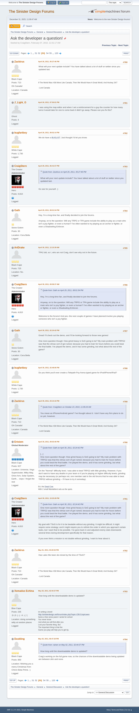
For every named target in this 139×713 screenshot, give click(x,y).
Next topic (123, 45)
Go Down (14, 53)
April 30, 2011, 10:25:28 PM (48, 498)
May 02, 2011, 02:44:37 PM (48, 591)
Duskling (19, 639)
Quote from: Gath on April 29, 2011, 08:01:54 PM (63, 290)
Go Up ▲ (128, 710)
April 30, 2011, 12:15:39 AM (48, 247)
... (33, 53)
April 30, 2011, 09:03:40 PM (48, 442)
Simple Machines (27, 710)
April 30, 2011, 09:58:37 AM (48, 284)
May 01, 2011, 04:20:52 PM (48, 550)
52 (39, 53)
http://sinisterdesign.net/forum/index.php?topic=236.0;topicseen (64, 614)
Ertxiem (18, 442)
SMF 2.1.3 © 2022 (13, 710)
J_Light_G (20, 102)
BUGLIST (56, 137)
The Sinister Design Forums (31, 11)
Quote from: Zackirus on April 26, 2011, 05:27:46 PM (64, 172)
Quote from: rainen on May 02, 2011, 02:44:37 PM (63, 645)
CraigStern (20, 166)
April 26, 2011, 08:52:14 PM (48, 132)
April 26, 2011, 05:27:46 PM (48, 61)
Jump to (90, 692)
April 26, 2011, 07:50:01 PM (48, 102)
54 (47, 53)
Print (126, 53)
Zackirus (19, 61)
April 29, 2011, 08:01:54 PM (48, 210)
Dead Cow (49, 487)
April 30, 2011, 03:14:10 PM (48, 401)
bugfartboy (20, 132)
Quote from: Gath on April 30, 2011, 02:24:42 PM (63, 448)
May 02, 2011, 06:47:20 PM (48, 639)
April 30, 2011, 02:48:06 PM (48, 368)
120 (56, 53)
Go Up (12, 680)
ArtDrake (19, 247)
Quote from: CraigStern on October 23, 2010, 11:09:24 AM (67, 407)
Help (108, 710)
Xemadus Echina (24, 591)
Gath (17, 210)
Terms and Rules (117, 710)
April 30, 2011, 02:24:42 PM (48, 330)
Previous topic (109, 45)
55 (50, 53)
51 (36, 53)
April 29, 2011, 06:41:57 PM (48, 166)
